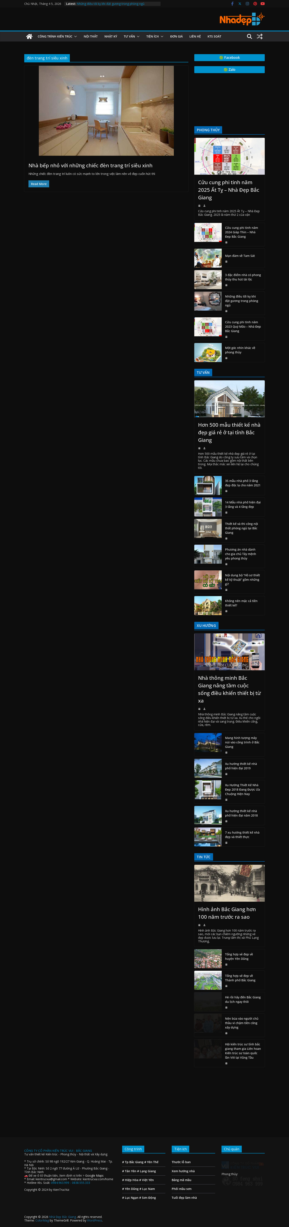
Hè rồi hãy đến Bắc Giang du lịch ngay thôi (243, 999)
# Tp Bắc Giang (132, 1111)
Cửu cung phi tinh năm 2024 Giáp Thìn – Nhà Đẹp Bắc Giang (241, 232)
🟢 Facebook (229, 57)
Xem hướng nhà (183, 1120)
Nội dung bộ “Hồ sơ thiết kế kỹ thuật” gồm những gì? (242, 579)
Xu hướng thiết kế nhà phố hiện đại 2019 (241, 766)
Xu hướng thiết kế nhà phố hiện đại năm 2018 (241, 813)
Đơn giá (176, 36)
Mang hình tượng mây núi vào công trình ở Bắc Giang (242, 742)
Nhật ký (110, 36)
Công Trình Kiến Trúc (55, 36)
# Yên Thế (150, 1111)
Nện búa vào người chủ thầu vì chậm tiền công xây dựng (241, 1022)
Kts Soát (214, 36)
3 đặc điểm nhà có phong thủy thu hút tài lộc (243, 277)
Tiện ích (152, 36)
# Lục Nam (147, 1138)
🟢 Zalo (229, 69)
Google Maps (94, 1125)
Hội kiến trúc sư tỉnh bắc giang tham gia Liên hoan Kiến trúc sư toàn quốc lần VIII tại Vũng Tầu (243, 1050)
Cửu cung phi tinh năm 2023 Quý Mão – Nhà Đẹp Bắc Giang (243, 326)
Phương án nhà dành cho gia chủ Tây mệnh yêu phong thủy (240, 553)
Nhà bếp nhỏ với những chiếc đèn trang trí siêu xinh (90, 165)
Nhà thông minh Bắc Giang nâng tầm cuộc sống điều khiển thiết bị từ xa (229, 689)
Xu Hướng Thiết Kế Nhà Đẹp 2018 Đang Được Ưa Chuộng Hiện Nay (242, 789)
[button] (74, 36)
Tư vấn (129, 36)
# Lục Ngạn (130, 1147)
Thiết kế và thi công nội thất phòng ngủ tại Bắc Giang (241, 528)
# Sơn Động (147, 1147)
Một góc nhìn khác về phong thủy (240, 350)
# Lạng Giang (146, 1120)
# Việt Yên (146, 1129)
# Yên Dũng (130, 1138)
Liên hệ (195, 36)
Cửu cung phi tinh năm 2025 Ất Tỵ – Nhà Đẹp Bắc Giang (228, 190)
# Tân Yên (129, 1120)
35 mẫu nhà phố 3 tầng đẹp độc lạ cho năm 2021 (243, 483)
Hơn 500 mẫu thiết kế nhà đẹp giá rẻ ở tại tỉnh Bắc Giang (229, 432)
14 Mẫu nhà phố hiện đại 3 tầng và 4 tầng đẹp (243, 504)
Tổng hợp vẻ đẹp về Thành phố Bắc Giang (240, 978)
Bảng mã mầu (181, 1129)
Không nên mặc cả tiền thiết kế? (241, 603)
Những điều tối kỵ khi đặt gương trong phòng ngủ (110, 4)
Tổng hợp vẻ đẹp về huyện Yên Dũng (239, 956)
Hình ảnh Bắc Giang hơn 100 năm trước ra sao (227, 913)
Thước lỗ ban (181, 1111)
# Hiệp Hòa (130, 1129)
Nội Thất (91, 36)
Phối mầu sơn (182, 1138)
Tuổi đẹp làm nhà (184, 1147)
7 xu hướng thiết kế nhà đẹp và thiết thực (242, 834)
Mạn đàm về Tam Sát (240, 256)
